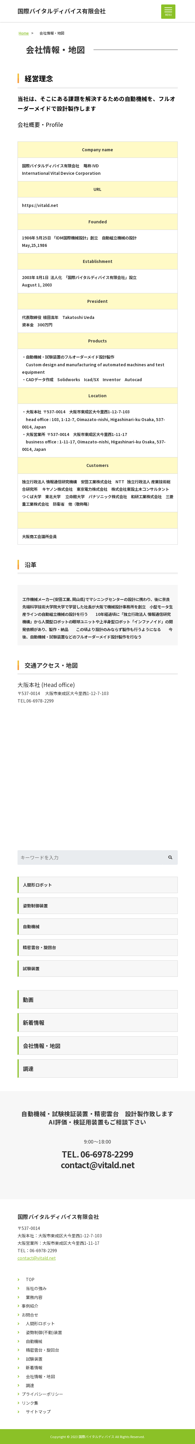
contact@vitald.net (37, 1258)
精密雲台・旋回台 (40, 1350)
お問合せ (30, 1315)
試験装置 (32, 1359)
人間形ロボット (38, 1323)
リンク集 (30, 1403)
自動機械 (32, 1341)
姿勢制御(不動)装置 (42, 1332)
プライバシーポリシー (42, 1394)
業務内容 (32, 1297)
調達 (28, 1385)
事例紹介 (30, 1306)
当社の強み (34, 1288)
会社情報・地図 (38, 1376)
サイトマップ (36, 1412)
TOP (28, 1279)
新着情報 (32, 1367)
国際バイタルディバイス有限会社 (62, 11)
